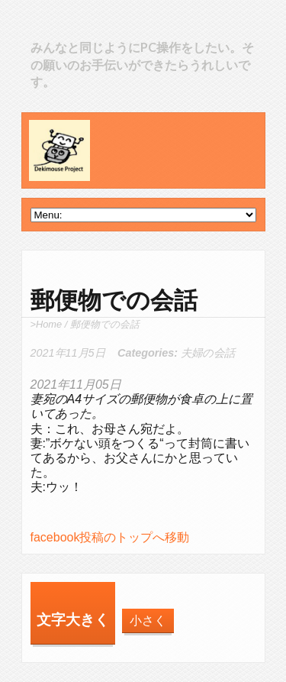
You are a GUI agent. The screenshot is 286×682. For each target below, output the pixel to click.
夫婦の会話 (208, 353)
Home (49, 324)
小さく (148, 620)
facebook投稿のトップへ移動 (110, 537)
